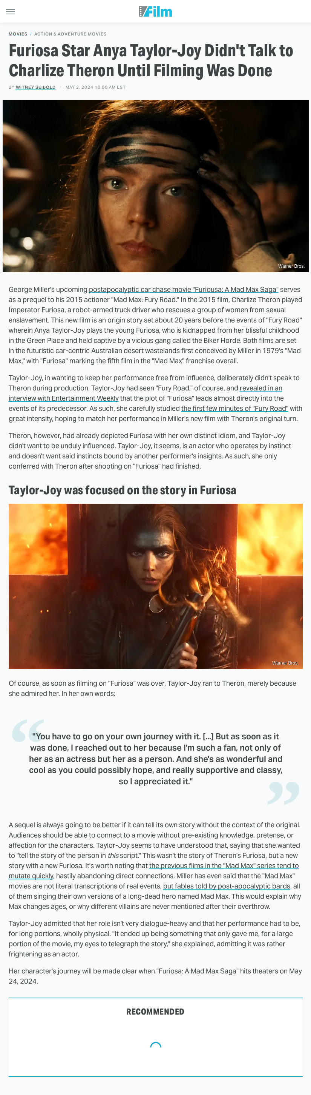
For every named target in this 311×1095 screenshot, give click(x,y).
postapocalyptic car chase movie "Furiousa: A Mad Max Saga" (184, 289)
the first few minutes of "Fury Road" (234, 408)
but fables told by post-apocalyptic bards (226, 886)
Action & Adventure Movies (70, 34)
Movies (18, 34)
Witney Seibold (36, 87)
